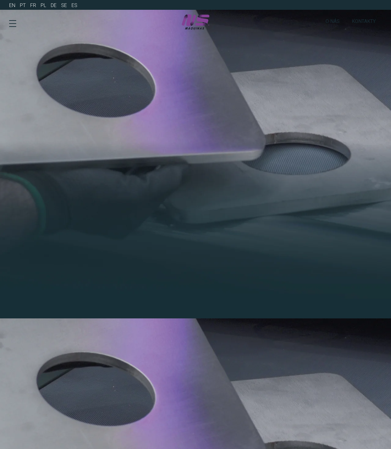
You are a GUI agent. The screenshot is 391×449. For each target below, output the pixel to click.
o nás (333, 21)
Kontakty (364, 21)
